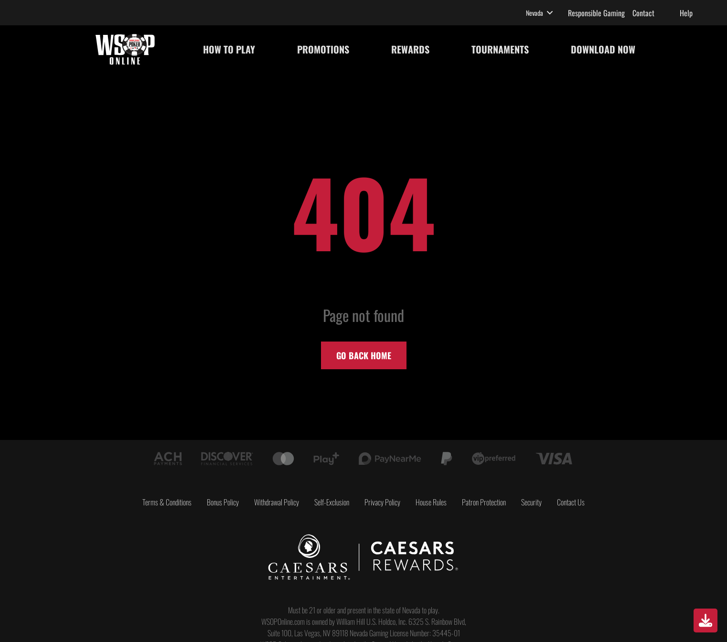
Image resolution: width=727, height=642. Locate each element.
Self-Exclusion (331, 502)
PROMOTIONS (323, 49)
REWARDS (410, 49)
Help (686, 13)
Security (531, 502)
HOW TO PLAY (229, 49)
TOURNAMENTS (500, 49)
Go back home (363, 355)
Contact (643, 13)
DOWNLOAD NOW (603, 49)
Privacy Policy (382, 502)
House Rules (431, 502)
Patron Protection (484, 502)
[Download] (705, 620)
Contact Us (571, 502)
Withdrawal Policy (276, 502)
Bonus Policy (223, 502)
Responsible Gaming (596, 13)
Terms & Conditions (167, 502)
